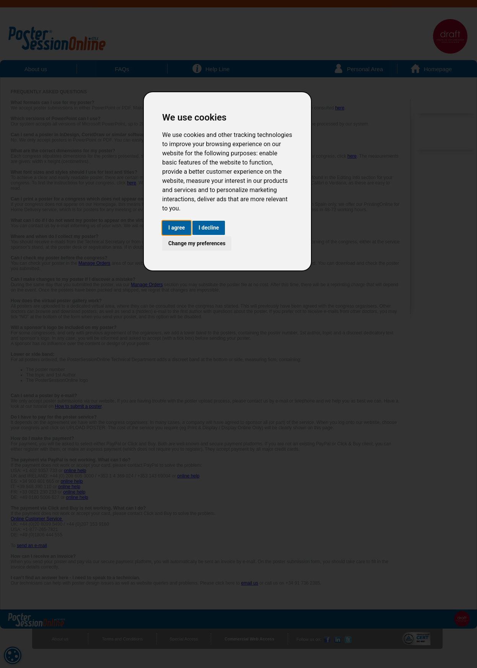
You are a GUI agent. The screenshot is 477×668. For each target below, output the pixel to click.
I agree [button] (176, 228)
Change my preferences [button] (196, 243)
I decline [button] (209, 228)
